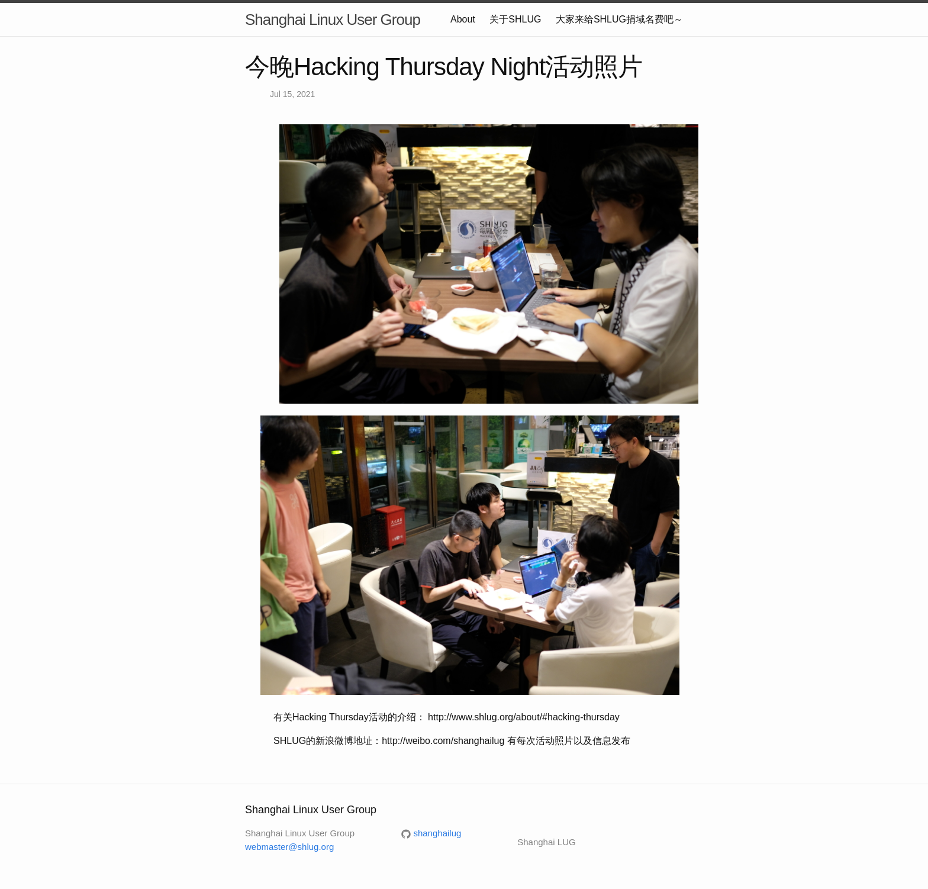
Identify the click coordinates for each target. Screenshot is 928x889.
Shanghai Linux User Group (332, 19)
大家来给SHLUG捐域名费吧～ (619, 19)
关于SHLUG (515, 19)
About (462, 19)
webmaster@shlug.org (289, 847)
